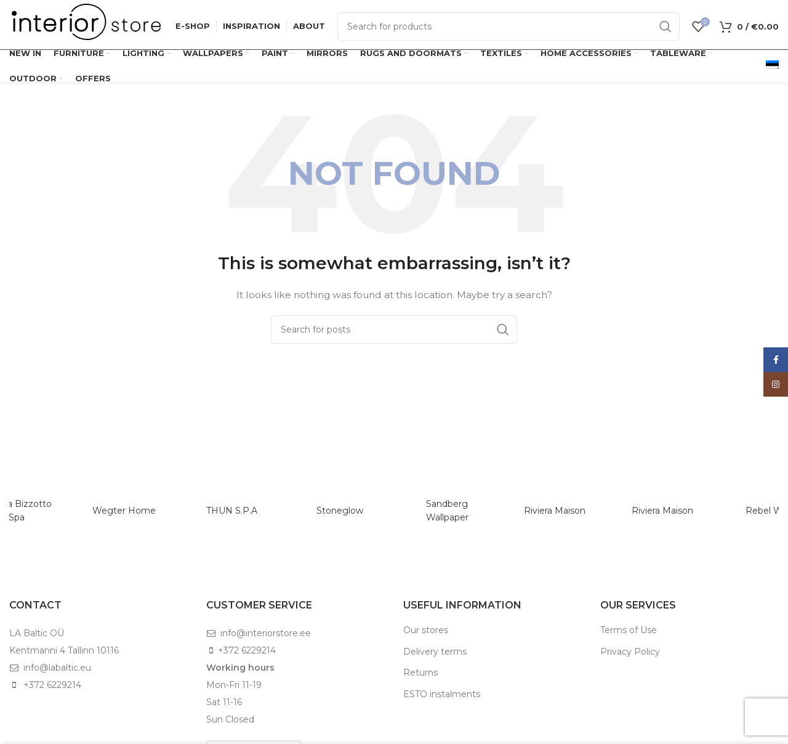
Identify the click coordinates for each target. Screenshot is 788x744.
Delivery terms (435, 651)
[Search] (508, 26)
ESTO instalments (441, 694)
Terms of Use (628, 630)
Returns (420, 672)
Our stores (425, 630)
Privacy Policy (630, 651)
